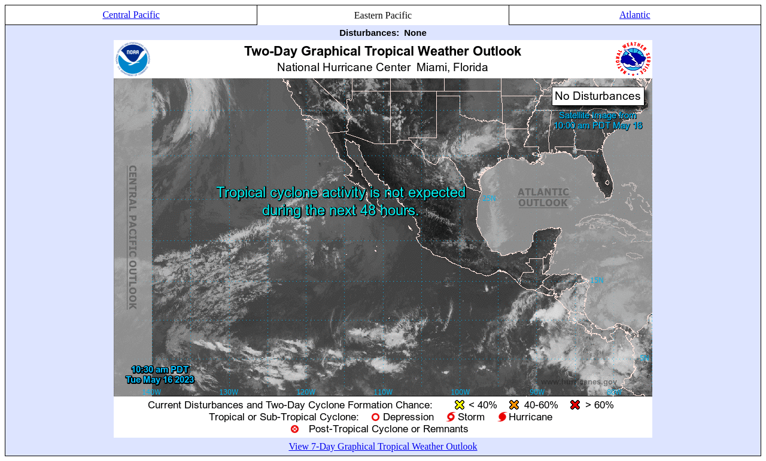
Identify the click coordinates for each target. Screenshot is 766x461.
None (415, 33)
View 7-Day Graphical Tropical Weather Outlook (382, 446)
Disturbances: (369, 33)
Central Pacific (131, 15)
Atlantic (635, 15)
